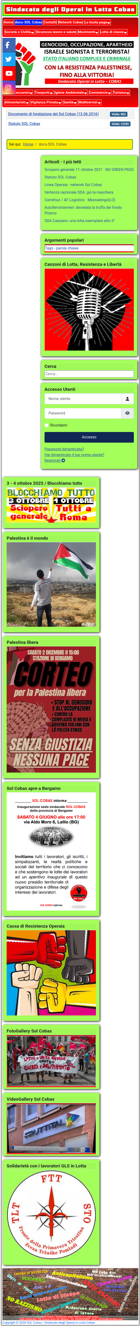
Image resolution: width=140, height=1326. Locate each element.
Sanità (68, 102)
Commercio (98, 92)
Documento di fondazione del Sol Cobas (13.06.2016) (53, 114)
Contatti (50, 22)
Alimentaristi (15, 102)
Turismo (119, 92)
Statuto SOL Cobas (24, 123)
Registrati (55, 460)
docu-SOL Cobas (28, 22)
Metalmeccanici (17, 92)
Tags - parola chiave (61, 248)
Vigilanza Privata (44, 102)
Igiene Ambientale (69, 92)
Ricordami (58, 425)
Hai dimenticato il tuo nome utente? (74, 455)
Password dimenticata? (64, 449)
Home (9, 22)
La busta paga (96, 22)
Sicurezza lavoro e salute (56, 32)
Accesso (89, 437)
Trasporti (42, 92)
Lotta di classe (112, 32)
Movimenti (86, 32)
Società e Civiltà (18, 32)
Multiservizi (87, 102)
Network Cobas (70, 22)
